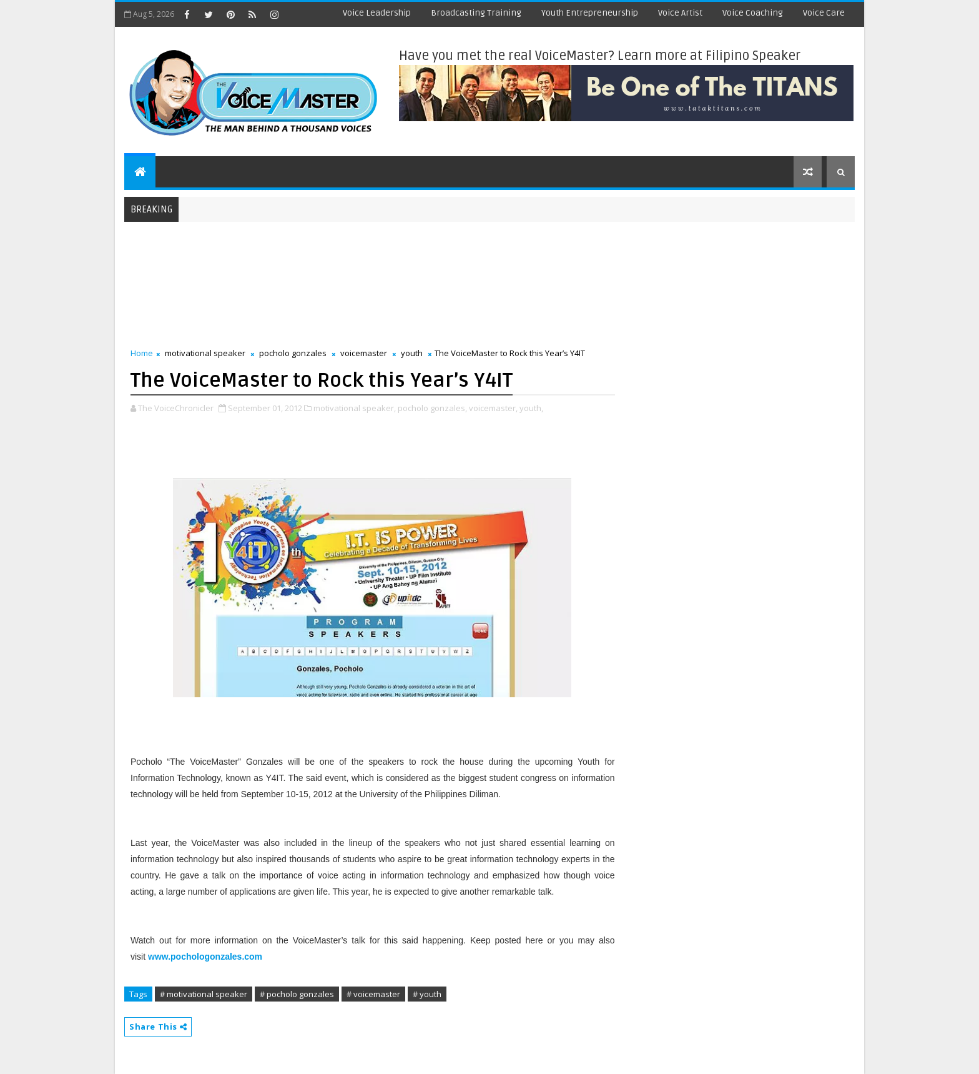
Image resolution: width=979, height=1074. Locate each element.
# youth (427, 994)
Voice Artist (680, 12)
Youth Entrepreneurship (589, 12)
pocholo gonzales (293, 353)
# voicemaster (373, 994)
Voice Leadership (377, 12)
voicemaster (363, 353)
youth (412, 353)
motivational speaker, (354, 408)
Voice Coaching (752, 12)
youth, (531, 408)
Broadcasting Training (476, 12)
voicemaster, (493, 408)
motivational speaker (205, 353)
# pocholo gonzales (297, 994)
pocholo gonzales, (432, 408)
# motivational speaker (203, 994)
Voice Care (824, 12)
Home (141, 353)
